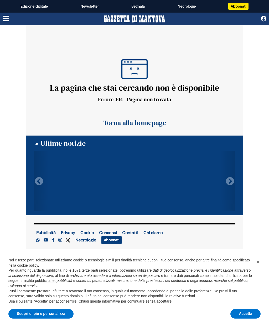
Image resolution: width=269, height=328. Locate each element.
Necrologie (187, 6)
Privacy (68, 232)
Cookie (87, 232)
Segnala (138, 6)
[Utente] (263, 18)
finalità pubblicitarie (39, 280)
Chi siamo (153, 232)
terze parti (90, 270)
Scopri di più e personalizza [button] (41, 313)
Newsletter (89, 6)
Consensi (108, 232)
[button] (258, 262)
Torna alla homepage (134, 122)
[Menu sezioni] (6, 18)
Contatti (130, 232)
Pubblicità (46, 232)
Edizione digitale (34, 6)
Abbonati (238, 6)
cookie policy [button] (27, 265)
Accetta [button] (245, 313)
